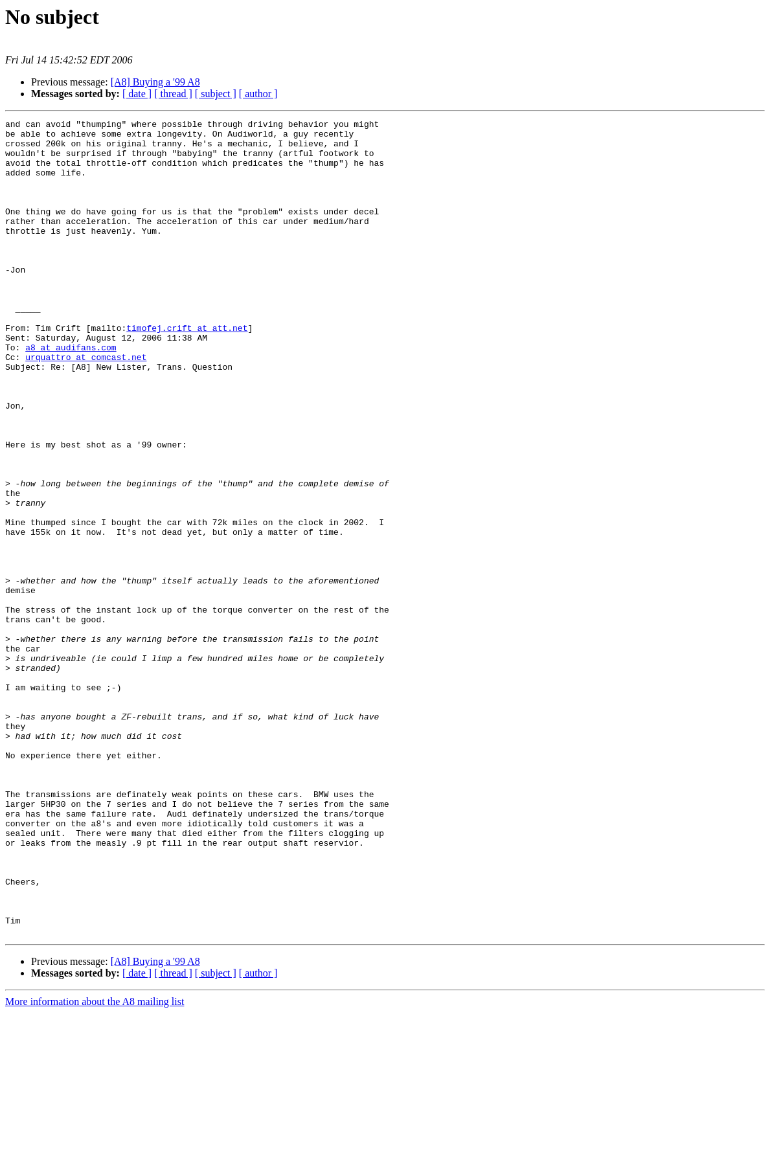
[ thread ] (173, 93)
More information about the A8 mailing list (94, 1164)
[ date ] (137, 93)
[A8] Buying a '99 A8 (155, 81)
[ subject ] (215, 93)
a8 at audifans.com (70, 394)
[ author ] (258, 93)
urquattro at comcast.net (85, 405)
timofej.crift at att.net (186, 370)
